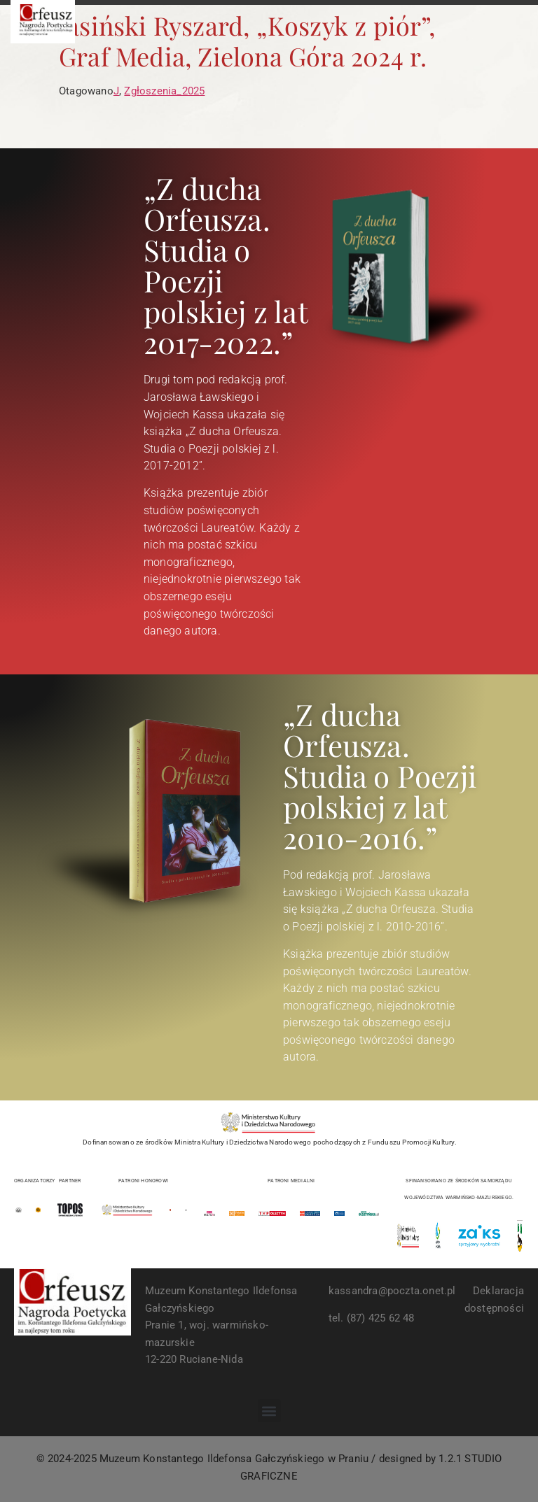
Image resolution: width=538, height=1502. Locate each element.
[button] (269, 1410)
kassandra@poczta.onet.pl (392, 1290)
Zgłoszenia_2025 (164, 91)
